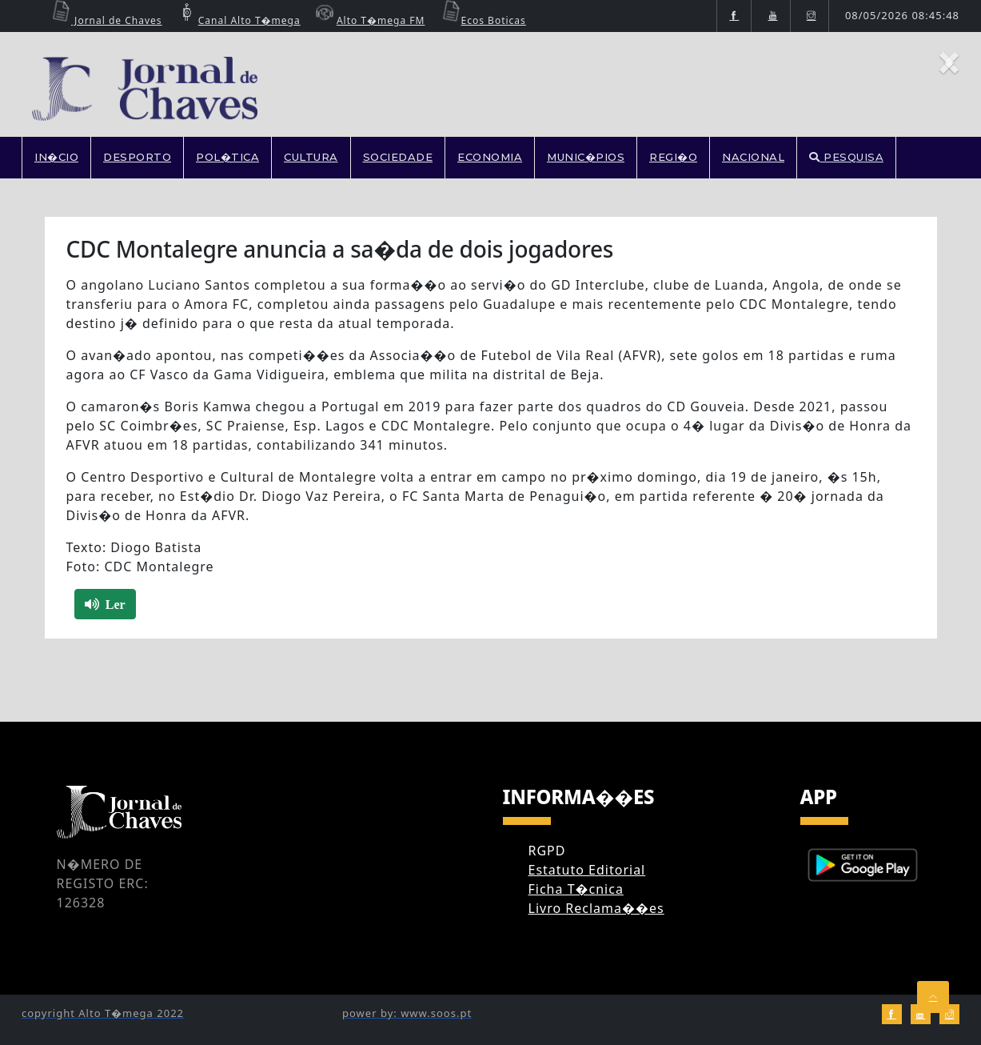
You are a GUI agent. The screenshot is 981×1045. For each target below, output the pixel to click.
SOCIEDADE (398, 156)
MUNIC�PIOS (585, 156)
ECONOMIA (489, 156)
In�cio (56, 156)
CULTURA (311, 156)
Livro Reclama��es (596, 908)
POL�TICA (227, 156)
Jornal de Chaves (104, 20)
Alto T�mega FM (369, 20)
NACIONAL (753, 156)
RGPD (547, 850)
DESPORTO (137, 156)
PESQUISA (846, 156)
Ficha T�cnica (576, 889)
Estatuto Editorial (587, 870)
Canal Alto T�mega (237, 20)
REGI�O (673, 156)
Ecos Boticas (481, 20)
